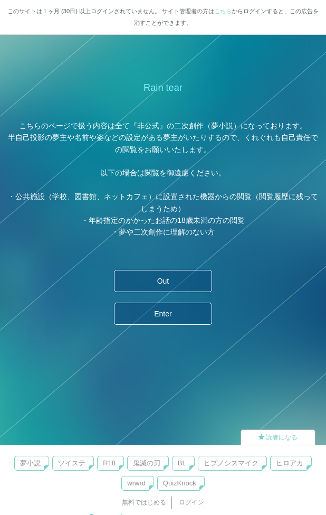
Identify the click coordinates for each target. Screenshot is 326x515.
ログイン (191, 502)
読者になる (278, 437)
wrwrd (136, 483)
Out (163, 281)
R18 (109, 463)
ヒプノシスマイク (231, 463)
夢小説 (30, 463)
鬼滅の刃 (146, 463)
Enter (162, 314)
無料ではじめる (144, 502)
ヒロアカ (289, 463)
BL (182, 463)
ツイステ (71, 463)
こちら (223, 11)
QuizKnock (179, 483)
